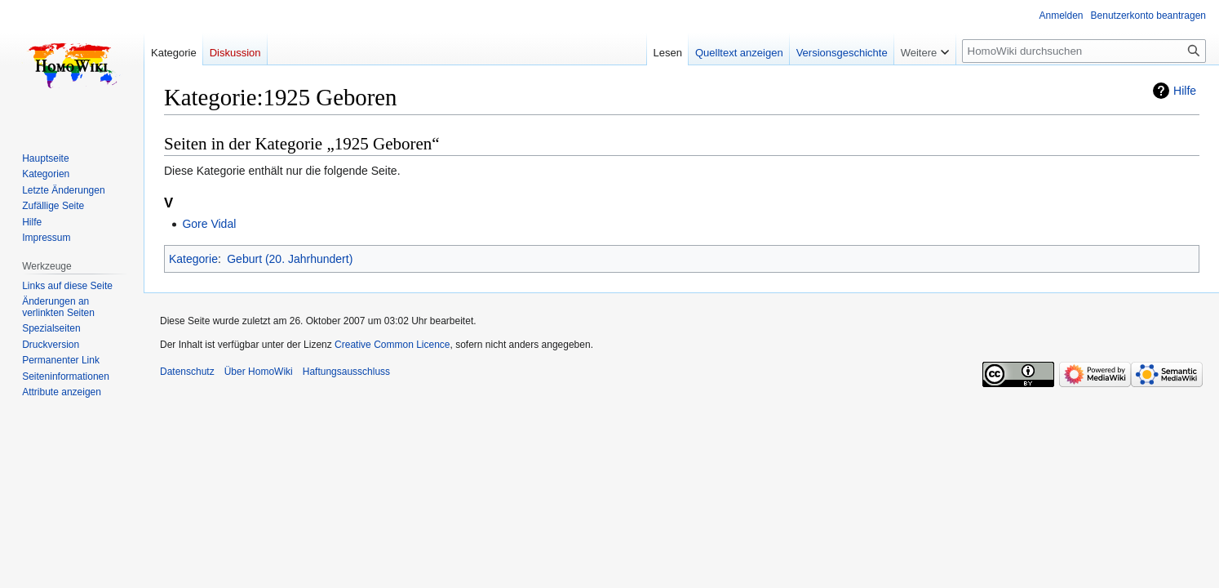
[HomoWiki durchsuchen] (1084, 51)
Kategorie (193, 258)
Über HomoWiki (258, 371)
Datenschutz (187, 371)
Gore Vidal (209, 223)
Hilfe (1184, 90)
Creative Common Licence (392, 344)
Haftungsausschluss (346, 371)
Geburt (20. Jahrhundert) (289, 258)
